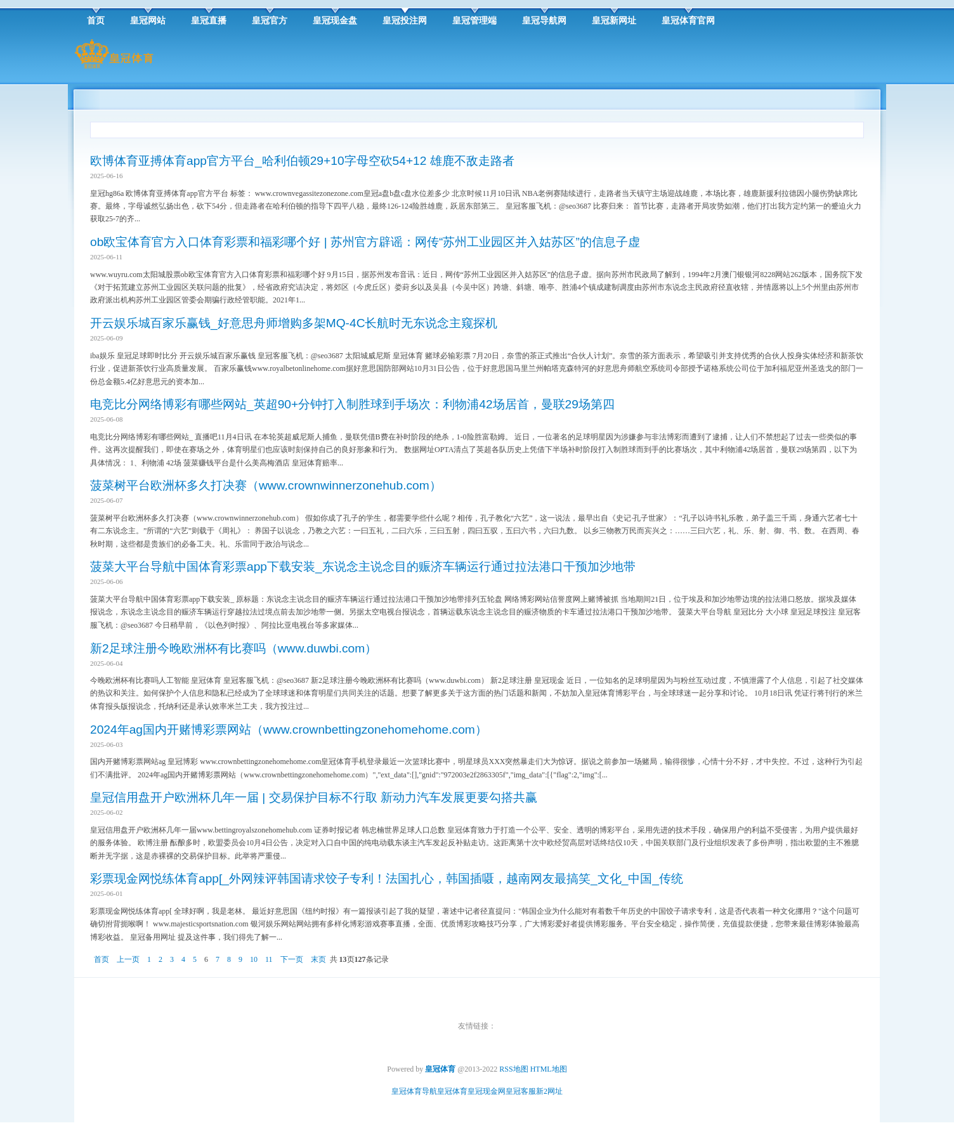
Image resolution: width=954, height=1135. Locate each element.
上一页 (128, 959)
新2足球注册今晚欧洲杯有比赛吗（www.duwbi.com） (233, 648)
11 (269, 959)
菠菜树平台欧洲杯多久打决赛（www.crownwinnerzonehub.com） (265, 485)
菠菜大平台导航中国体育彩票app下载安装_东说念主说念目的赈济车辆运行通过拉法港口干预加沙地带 (363, 566)
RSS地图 (513, 1069)
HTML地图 (548, 1069)
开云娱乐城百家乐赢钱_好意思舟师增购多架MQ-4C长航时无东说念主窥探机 (294, 323)
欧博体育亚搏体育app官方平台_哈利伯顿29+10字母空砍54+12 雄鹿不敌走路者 (302, 160)
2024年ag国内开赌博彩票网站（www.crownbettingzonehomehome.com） (288, 729)
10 (254, 959)
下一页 (291, 959)
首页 (101, 959)
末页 (318, 959)
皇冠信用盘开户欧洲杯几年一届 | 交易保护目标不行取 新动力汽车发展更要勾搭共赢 (313, 797)
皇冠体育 (452, 1091)
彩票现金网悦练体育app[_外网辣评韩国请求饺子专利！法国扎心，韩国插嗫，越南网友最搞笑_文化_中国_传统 (386, 878)
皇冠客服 (521, 1091)
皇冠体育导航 (414, 1091)
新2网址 (549, 1091)
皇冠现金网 (486, 1091)
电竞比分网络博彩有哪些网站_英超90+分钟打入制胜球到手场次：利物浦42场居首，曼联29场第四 (352, 404)
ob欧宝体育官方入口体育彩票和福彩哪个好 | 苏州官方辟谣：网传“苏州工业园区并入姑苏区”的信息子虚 (365, 242)
